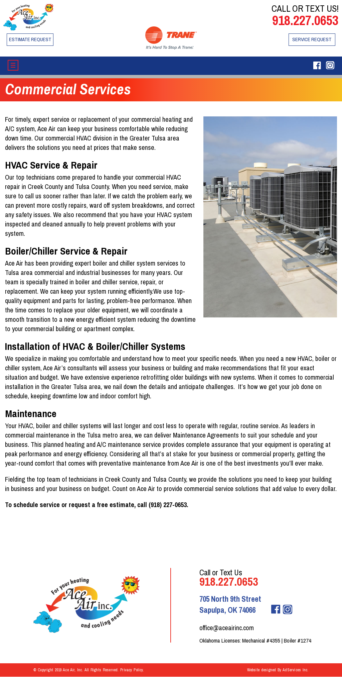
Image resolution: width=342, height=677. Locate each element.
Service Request (312, 39)
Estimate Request (30, 39)
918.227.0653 (305, 20)
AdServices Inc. (296, 670)
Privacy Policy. (132, 670)
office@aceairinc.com (226, 627)
